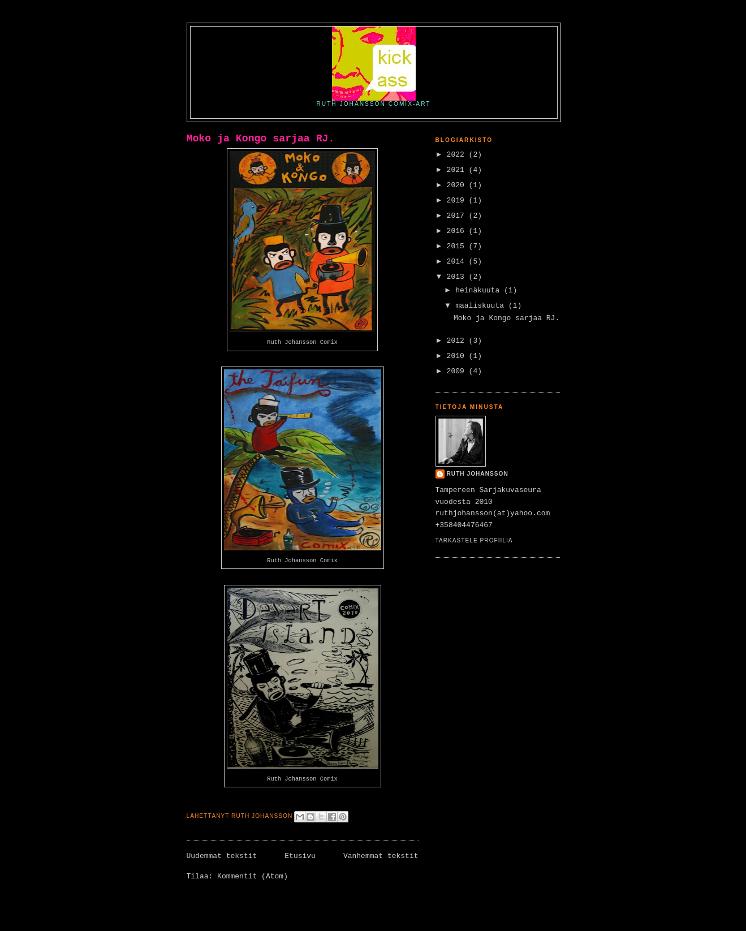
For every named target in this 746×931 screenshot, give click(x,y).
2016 (458, 231)
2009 (458, 371)
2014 (458, 261)
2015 (458, 246)
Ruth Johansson (477, 474)
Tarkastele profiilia (474, 540)
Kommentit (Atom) (252, 876)
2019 (458, 200)
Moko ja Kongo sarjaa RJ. (261, 138)
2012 (458, 341)
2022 (458, 154)
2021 (458, 170)
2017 (458, 216)
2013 (458, 277)
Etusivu (300, 856)
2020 (458, 185)
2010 (458, 356)
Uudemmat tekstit (222, 856)
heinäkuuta (479, 290)
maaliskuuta (481, 305)
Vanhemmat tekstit (381, 856)
